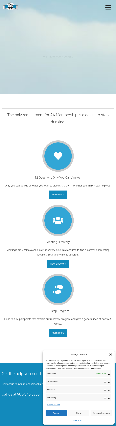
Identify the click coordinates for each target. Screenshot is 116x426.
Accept (56, 413)
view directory (58, 263)
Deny (78, 413)
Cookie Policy (77, 420)
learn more (58, 194)
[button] (110, 354)
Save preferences (101, 413)
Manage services (53, 405)
